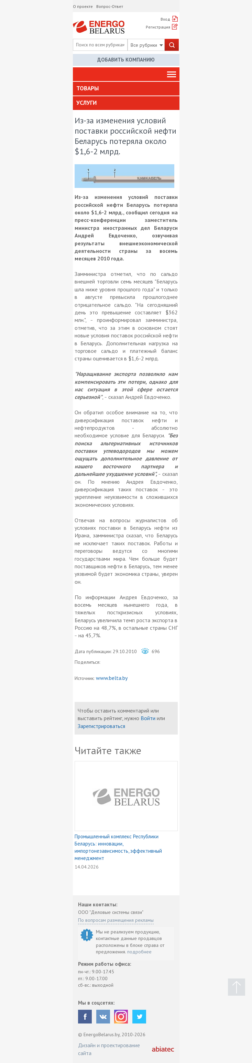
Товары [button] (87, 88)
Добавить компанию (126, 59)
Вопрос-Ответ (109, 6)
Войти (148, 718)
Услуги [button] (86, 103)
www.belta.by (112, 677)
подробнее (139, 952)
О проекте (83, 6)
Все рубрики (147, 45)
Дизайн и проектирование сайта (109, 1049)
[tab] (126, 89)
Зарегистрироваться (101, 726)
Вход (165, 19)
